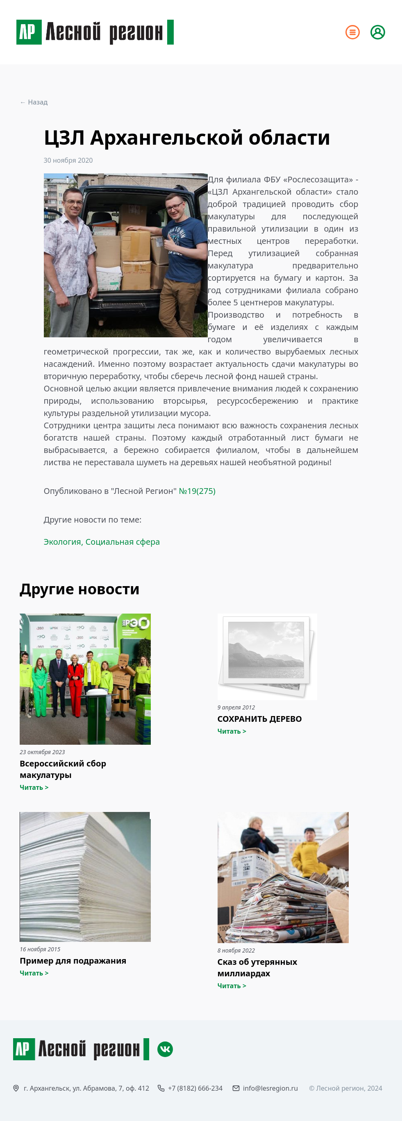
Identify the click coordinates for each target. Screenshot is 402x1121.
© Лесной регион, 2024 (345, 1088)
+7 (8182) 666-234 (195, 1088)
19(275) (201, 490)
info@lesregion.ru (270, 1088)
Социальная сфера (122, 541)
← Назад (34, 102)
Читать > (34, 787)
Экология (62, 541)
